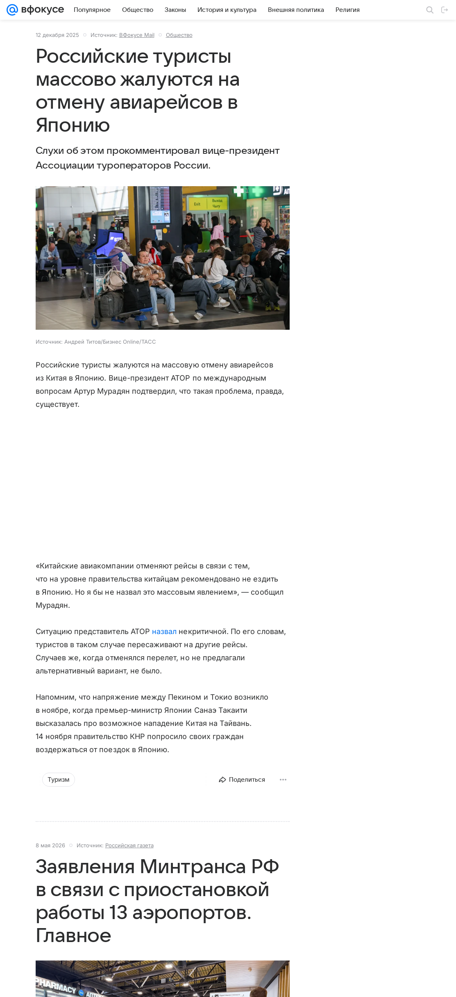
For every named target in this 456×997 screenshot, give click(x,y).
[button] (163, 258)
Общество (179, 35)
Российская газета (129, 845)
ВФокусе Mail (136, 35)
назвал (164, 631)
